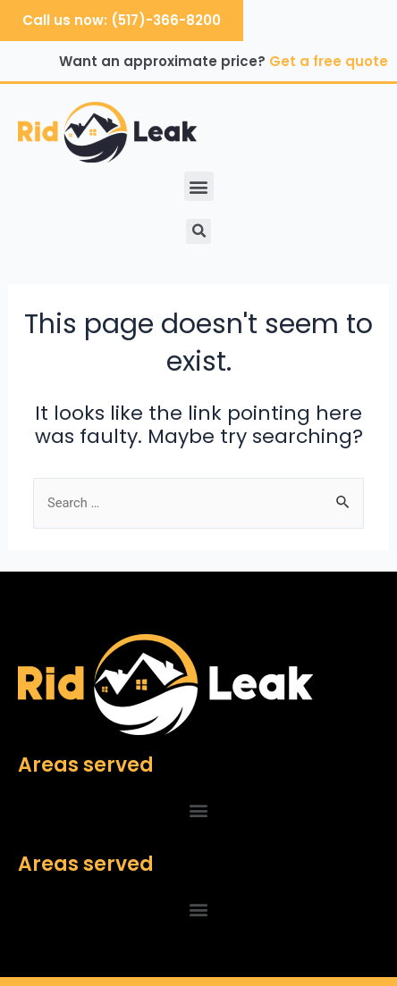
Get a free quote (328, 61)
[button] (199, 186)
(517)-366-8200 (166, 20)
